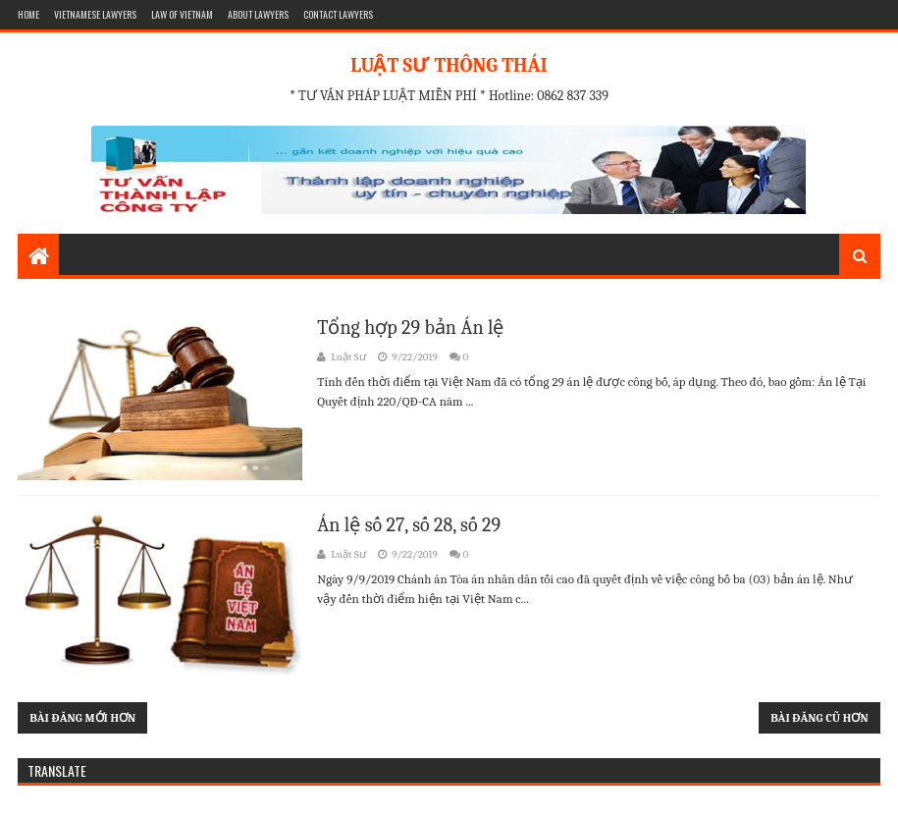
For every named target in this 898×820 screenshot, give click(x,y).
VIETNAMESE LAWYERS (95, 14)
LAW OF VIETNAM (182, 14)
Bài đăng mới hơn (82, 718)
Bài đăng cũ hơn (819, 718)
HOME (28, 14)
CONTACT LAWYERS (338, 14)
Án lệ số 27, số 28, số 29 (409, 525)
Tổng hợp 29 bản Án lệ (410, 327)
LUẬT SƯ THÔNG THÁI (448, 65)
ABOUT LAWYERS (258, 14)
